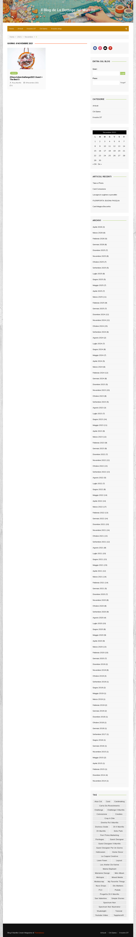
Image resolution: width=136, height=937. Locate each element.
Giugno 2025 (98, 279)
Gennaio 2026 (98, 244)
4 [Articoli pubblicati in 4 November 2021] (109, 141)
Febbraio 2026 (98, 238)
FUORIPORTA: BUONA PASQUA (106, 200)
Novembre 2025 (99, 256)
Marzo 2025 (98, 297)
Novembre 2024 (99, 320)
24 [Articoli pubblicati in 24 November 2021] (105, 155)
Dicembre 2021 (99, 524)
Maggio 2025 (98, 285)
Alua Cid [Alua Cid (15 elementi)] (98, 801)
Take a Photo (98, 183)
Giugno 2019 (98, 687)
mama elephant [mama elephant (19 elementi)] (109, 869)
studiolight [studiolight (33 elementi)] (101, 911)
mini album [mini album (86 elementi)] (119, 873)
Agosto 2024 (98, 338)
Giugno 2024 (98, 349)
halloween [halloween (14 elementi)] (100, 852)
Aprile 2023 (97, 431)
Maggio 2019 (98, 693)
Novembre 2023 (99, 390)
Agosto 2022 (98, 477)
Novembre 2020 (99, 600)
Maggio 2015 (98, 757)
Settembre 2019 (99, 682)
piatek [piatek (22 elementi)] (117, 890)
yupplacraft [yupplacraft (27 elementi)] (119, 915)
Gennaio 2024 (98, 378)
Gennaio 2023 (98, 448)
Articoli (20, 29)
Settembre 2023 (99, 402)
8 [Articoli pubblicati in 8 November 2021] (95, 146)
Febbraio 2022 (98, 513)
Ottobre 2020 (98, 606)
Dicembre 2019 (99, 664)
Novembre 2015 (99, 752)
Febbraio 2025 (98, 303)
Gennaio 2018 (98, 728)
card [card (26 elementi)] (108, 801)
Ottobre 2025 (98, 262)
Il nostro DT (31, 29)
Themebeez (39, 933)
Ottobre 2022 (98, 466)
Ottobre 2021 (98, 536)
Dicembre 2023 (99, 384)
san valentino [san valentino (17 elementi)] (101, 898)
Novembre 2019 (99, 670)
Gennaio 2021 (98, 588)
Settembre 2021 (99, 542)
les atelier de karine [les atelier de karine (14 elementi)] (109, 865)
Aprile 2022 (97, 501)
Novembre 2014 (99, 781)
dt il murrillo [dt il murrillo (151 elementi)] (118, 827)
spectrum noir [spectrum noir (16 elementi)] (109, 903)
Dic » (100, 164)
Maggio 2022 (98, 495)
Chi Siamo (43, 29)
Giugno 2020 (98, 629)
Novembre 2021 (99, 530)
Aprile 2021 (97, 571)
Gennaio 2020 (98, 658)
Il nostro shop (56, 29)
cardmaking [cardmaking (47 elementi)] (119, 801)
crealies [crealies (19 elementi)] (119, 814)
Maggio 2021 (98, 565)
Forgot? (123, 82)
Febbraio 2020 (98, 652)
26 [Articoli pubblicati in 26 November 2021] (114, 155)
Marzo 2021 (98, 577)
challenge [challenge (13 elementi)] (99, 810)
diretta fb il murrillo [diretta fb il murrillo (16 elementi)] (109, 822)
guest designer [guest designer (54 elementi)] (117, 839)
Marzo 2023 (98, 437)
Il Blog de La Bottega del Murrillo (68, 10)
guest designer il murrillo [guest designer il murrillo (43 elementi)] (109, 844)
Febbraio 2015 (98, 769)
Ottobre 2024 (98, 326)
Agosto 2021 (98, 548)
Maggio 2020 (98, 635)
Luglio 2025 (97, 273)
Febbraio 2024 (98, 373)
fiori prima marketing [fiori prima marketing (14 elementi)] (109, 835)
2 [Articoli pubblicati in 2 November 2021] (99, 141)
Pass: (95, 78)
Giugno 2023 (98, 419)
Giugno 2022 (98, 489)
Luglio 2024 (97, 343)
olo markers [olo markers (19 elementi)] (118, 886)
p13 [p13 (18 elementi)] (100, 890)
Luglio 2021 (97, 553)
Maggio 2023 (98, 425)
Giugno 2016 (98, 740)
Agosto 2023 (98, 408)
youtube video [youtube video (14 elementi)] (101, 915)
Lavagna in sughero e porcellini (105, 195)
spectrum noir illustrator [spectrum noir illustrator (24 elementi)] (109, 907)
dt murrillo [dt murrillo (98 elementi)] (101, 831)
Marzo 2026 (98, 233)
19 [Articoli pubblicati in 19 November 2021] (114, 151)
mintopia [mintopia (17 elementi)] (100, 877)
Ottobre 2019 (98, 676)
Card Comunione (99, 189)
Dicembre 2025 (99, 250)
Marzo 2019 (98, 699)
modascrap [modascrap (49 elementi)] (99, 881)
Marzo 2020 (98, 647)
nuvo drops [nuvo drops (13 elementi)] (101, 886)
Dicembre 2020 (99, 594)
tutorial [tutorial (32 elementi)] (118, 911)
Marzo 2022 (98, 507)
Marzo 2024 (98, 367)
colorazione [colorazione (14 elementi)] (102, 814)
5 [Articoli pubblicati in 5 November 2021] (114, 141)
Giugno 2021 (98, 559)
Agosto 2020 (98, 617)
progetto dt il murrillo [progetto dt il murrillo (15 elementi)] (109, 894)
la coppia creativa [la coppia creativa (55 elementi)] (109, 856)
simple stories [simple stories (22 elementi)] (117, 898)
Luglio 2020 (97, 623)
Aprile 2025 (97, 291)
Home (11, 29)
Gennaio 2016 (98, 746)
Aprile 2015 (97, 763)
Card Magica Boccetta (101, 206)
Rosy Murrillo (16, 83)
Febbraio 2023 (98, 443)
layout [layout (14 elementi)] (119, 860)
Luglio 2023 (97, 413)
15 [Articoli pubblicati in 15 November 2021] (95, 151)
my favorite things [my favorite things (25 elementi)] (116, 881)
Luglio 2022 (97, 483)
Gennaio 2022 (98, 518)
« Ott (95, 164)
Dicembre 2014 (99, 775)
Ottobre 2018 (98, 722)
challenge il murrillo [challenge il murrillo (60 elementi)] (116, 810)
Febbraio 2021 (98, 582)
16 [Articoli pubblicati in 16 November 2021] (100, 151)
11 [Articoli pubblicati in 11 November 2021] (109, 146)
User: (95, 69)
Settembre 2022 (99, 472)
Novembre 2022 (99, 460)
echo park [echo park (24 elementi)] (118, 831)
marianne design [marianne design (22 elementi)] (102, 873)
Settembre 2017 (99, 734)
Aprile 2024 (97, 361)
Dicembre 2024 (99, 314)
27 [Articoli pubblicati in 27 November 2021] (119, 155)
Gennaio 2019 (98, 711)
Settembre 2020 (99, 612)
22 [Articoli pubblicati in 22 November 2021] (95, 155)
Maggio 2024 (98, 355)
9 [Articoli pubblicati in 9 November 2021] (99, 146)
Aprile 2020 (97, 641)
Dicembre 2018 (99, 717)
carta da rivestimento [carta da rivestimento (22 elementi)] (109, 806)
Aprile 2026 (97, 227)
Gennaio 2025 (98, 308)
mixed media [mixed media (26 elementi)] (117, 877)
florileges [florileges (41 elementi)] (99, 839)
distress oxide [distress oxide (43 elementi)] (101, 827)
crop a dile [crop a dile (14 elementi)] (110, 818)
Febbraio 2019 (98, 705)
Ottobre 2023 (98, 396)
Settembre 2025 (99, 268)
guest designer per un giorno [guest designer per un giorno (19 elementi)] (109, 848)
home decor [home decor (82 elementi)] (117, 852)
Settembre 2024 (99, 332)
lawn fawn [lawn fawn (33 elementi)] (102, 860)
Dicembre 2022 (99, 454)
